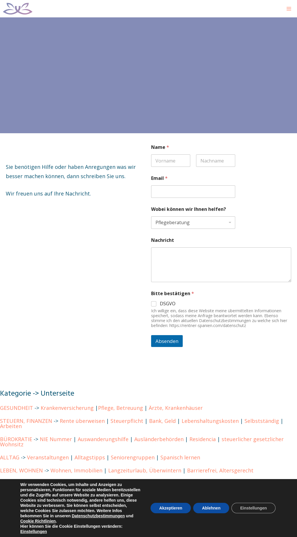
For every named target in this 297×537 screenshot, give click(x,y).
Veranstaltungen (48, 457)
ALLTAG (9, 457)
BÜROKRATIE (16, 439)
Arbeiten (11, 426)
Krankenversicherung (67, 407)
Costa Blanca (125, 483)
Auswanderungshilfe (103, 439)
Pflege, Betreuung (120, 407)
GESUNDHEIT (16, 407)
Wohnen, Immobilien (76, 470)
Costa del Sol (163, 483)
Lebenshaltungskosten (210, 420)
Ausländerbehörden (159, 439)
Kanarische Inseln (83, 483)
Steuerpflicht (127, 420)
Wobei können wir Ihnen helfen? (188, 209)
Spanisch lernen (180, 457)
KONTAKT (12, 496)
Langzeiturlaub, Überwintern (144, 470)
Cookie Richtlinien (126, 496)
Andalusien (198, 483)
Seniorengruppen (133, 457)
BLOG (7, 509)
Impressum (46, 496)
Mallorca (44, 483)
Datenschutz (82, 496)
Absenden (166, 341)
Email (159, 178)
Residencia (202, 439)
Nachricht (162, 240)
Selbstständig (262, 420)
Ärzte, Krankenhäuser (176, 407)
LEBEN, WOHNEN (21, 470)
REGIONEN (13, 483)
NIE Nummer (56, 439)
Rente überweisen (82, 420)
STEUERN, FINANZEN (26, 420)
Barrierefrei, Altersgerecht (220, 470)
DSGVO (167, 304)
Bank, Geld (162, 420)
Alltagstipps (90, 457)
